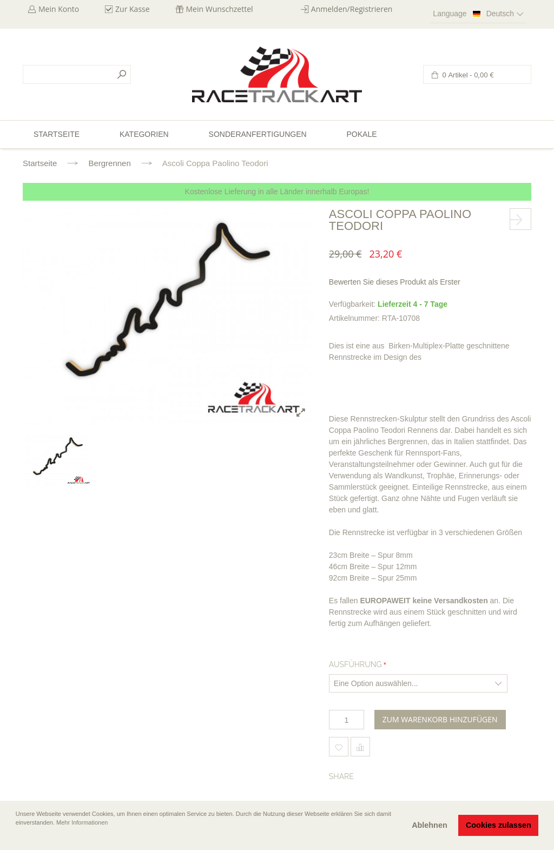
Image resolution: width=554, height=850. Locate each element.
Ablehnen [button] (429, 825)
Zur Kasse (132, 9)
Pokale (361, 134)
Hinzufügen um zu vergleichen (360, 746)
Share (341, 776)
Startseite (40, 163)
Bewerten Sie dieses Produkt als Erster (394, 282)
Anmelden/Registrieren (352, 9)
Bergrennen (109, 163)
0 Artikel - (467, 75)
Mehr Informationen (82, 822)
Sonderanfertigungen (258, 134)
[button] (17, 837)
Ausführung (355, 664)
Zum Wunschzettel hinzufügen (338, 746)
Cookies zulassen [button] (498, 825)
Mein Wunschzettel (219, 9)
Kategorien (144, 134)
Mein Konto (58, 9)
